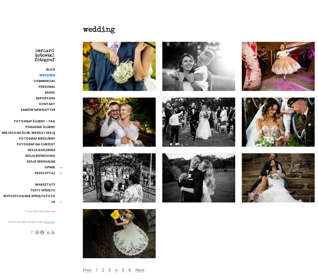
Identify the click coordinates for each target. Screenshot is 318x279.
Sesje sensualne (41, 161)
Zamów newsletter (38, 110)
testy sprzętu (42, 190)
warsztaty (45, 184)
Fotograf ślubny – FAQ (34, 121)
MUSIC (50, 92)
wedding (47, 75)
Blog (50, 69)
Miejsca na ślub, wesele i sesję (28, 133)
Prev (87, 270)
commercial (44, 81)
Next (140, 270)
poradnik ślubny (40, 127)
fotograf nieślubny (37, 138)
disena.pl (49, 221)
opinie (50, 167)
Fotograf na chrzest (36, 144)
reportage (45, 98)
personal (47, 87)
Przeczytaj (45, 173)
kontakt (47, 104)
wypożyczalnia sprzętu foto (29, 196)
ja (53, 202)
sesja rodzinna (41, 150)
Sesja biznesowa (40, 156)
